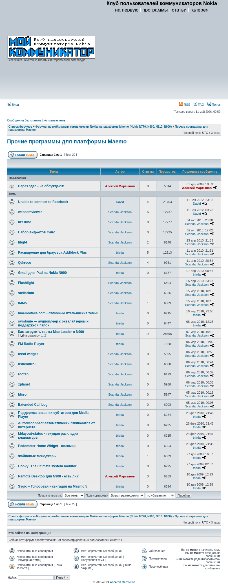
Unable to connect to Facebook (43, 202)
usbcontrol (27, 364)
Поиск (213, 104)
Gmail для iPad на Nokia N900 (42, 273)
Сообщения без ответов (24, 120)
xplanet (24, 384)
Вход (13, 104)
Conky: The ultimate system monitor (47, 466)
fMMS (22, 303)
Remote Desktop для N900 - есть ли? (48, 476)
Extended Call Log (33, 405)
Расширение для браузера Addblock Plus (52, 252)
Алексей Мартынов (120, 186)
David (120, 202)
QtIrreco (24, 263)
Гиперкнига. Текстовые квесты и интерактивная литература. (47, 60)
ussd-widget (28, 354)
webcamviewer (30, 212)
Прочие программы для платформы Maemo (67, 141)
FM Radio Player (31, 344)
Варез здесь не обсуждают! (41, 186)
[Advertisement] (162, 56)
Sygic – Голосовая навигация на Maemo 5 (52, 486)
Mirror (23, 394)
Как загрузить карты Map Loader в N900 (51, 332)
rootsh (23, 374)
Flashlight (26, 283)
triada (120, 252)
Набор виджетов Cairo (36, 232)
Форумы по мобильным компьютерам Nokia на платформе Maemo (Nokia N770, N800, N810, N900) (104, 126)
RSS (184, 104)
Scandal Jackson (120, 212)
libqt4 (22, 242)
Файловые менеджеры (37, 456)
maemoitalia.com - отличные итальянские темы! (58, 313)
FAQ (199, 104)
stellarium (26, 293)
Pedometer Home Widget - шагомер (47, 446)
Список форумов (20, 126)
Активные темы (55, 120)
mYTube (24, 222)
